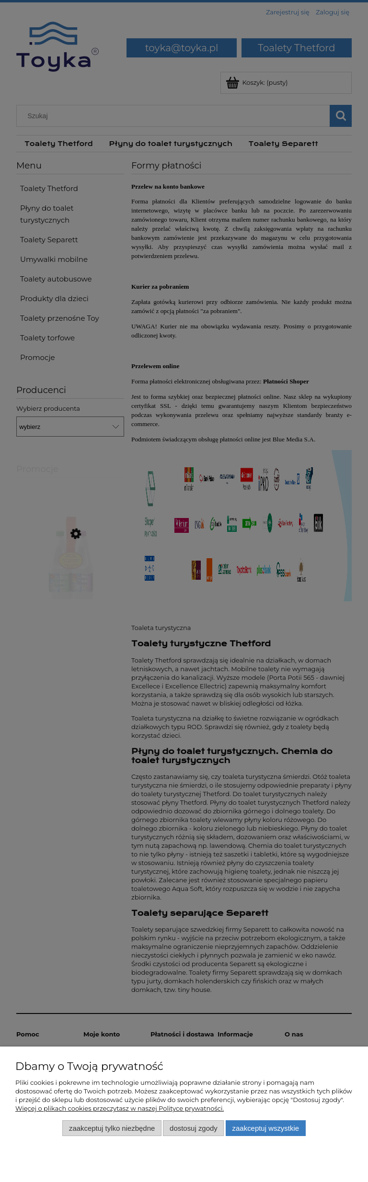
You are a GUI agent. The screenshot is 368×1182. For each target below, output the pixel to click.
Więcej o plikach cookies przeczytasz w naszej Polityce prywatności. (119, 1108)
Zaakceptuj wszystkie (265, 1128)
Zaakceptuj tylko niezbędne (112, 1128)
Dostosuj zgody (194, 1128)
